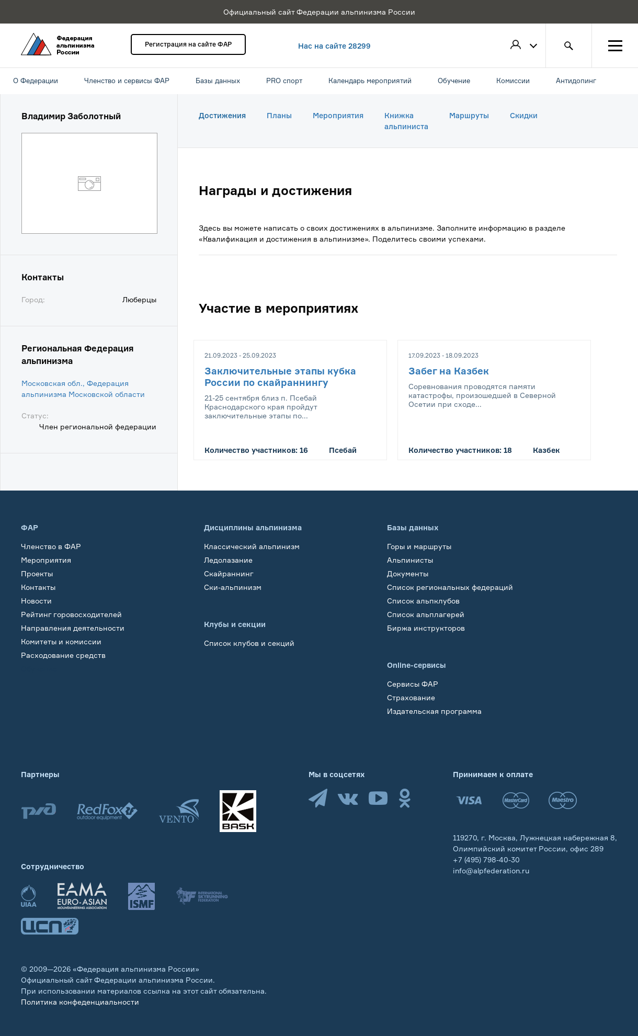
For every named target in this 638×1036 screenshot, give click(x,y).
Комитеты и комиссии (61, 641)
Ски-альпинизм (232, 587)
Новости (36, 600)
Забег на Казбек (448, 371)
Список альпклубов (423, 600)
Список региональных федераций (450, 587)
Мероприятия (338, 115)
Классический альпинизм (252, 546)
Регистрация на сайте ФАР (188, 44)
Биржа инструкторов (426, 627)
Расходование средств (63, 655)
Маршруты (469, 115)
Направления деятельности (72, 627)
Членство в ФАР (51, 546)
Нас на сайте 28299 (334, 45)
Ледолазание (228, 559)
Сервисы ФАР (412, 683)
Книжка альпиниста (406, 121)
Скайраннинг (229, 573)
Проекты (37, 573)
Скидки (524, 115)
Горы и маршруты (419, 546)
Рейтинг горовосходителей (71, 614)
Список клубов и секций (249, 643)
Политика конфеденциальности (80, 1001)
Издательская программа (434, 711)
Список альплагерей (425, 614)
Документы (407, 573)
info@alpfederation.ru (491, 870)
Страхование (411, 697)
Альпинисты (410, 559)
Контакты (38, 587)
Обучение (39, 668)
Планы (279, 115)
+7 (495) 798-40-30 (486, 859)
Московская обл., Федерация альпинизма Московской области (83, 389)
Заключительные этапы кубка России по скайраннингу (280, 376)
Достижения (222, 115)
